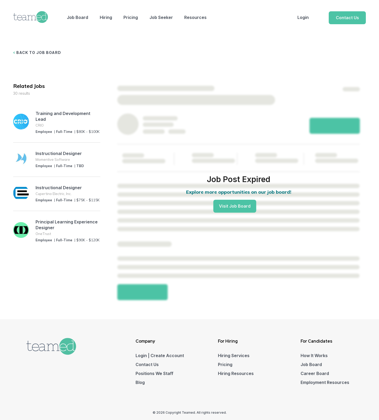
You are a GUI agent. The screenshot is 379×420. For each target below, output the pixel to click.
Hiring (106, 17)
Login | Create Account (160, 355)
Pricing (130, 17)
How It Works (314, 355)
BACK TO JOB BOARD (37, 52)
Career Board (315, 373)
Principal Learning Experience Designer (67, 224)
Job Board (77, 17)
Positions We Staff (154, 373)
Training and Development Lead (63, 116)
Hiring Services (234, 355)
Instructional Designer (59, 153)
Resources (195, 17)
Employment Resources (325, 382)
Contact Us (347, 17)
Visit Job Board (235, 206)
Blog (140, 382)
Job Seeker (161, 17)
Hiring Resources (236, 373)
